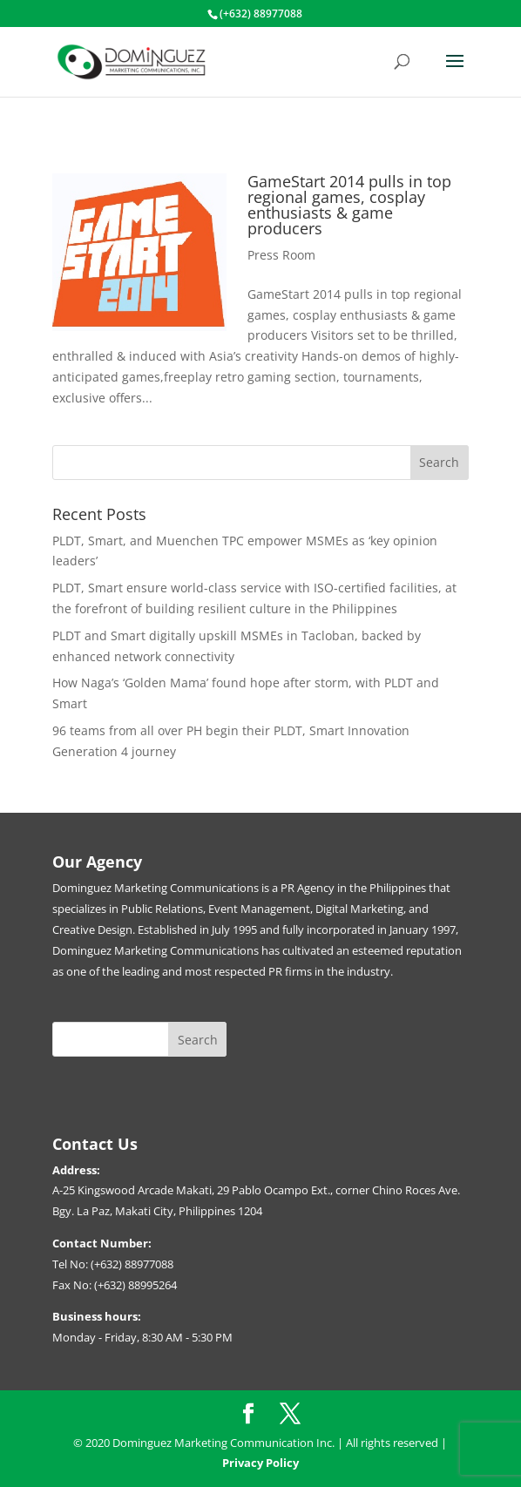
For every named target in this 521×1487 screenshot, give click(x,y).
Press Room (281, 255)
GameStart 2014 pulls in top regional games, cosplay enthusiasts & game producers (349, 205)
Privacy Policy (260, 1462)
